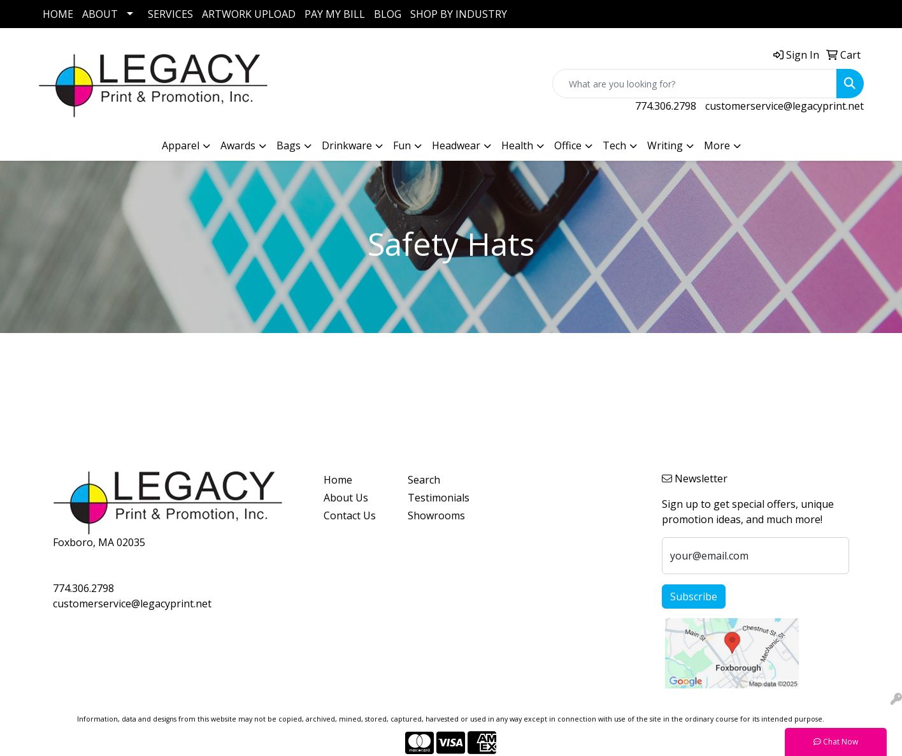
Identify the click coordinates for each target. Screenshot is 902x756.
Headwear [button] (456, 145)
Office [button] (568, 145)
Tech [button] (614, 145)
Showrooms (436, 515)
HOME (58, 14)
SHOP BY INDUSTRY (458, 14)
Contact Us (350, 515)
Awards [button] (237, 145)
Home (338, 480)
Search (424, 480)
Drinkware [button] (347, 145)
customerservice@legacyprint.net (784, 106)
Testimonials (438, 498)
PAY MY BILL (334, 14)
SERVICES (170, 14)
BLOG (387, 14)
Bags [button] (288, 145)
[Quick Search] (694, 83)
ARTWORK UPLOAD (249, 14)
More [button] (717, 145)
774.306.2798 (665, 106)
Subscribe (693, 596)
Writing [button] (665, 145)
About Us (346, 498)
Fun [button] (402, 145)
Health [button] (517, 145)
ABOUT (100, 14)
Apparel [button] (180, 145)
